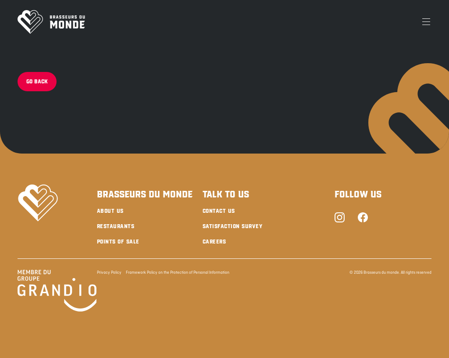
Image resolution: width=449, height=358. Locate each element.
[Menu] (426, 22)
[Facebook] (363, 218)
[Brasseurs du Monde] (51, 22)
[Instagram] (340, 218)
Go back (37, 82)
